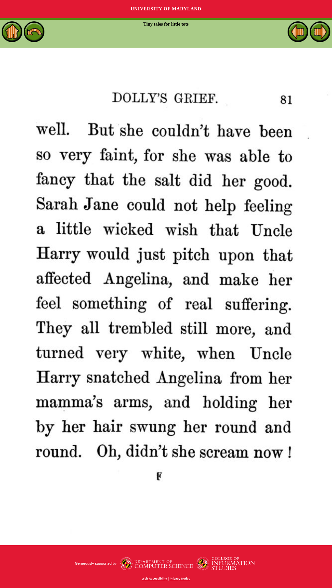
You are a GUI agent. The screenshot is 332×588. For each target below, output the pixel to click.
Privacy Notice (180, 578)
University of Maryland (166, 8)
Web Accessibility (154, 578)
